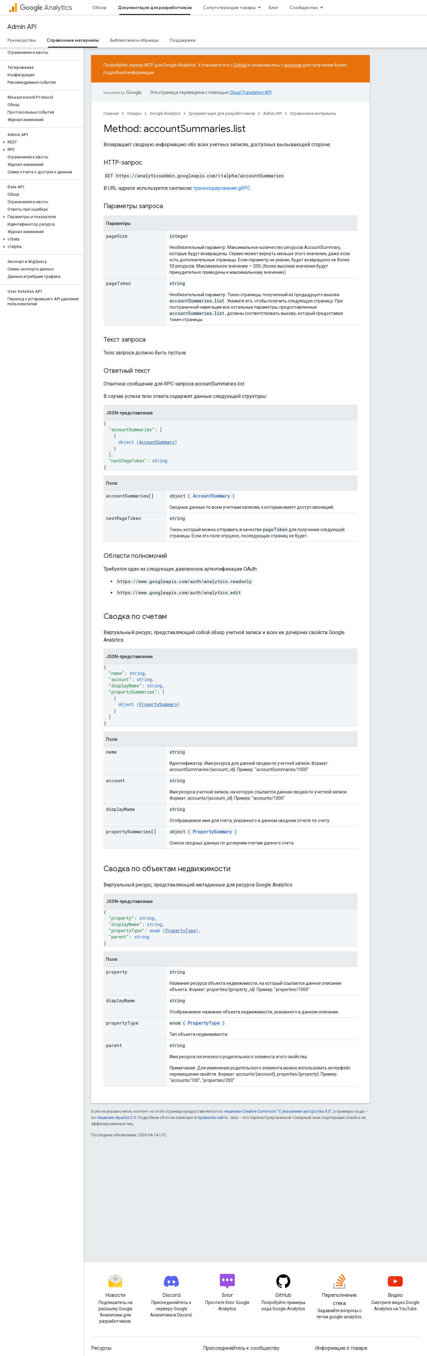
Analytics (46, 7)
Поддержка (182, 40)
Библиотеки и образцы (134, 40)
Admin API (21, 27)
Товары (134, 113)
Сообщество (304, 7)
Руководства (21, 40)
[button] (40, 142)
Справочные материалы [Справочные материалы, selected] (73, 40)
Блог (273, 7)
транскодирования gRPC (221, 188)
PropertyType (180, 930)
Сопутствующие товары (229, 7)
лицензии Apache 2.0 (116, 1117)
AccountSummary (156, 442)
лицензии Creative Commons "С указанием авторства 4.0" (278, 1111)
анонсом (293, 65)
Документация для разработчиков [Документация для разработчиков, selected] (155, 7)
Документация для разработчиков (221, 113)
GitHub (240, 65)
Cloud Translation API (251, 92)
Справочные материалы (313, 113)
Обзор (99, 7)
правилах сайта (213, 1117)
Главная (111, 113)
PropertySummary (158, 704)
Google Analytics (165, 113)
